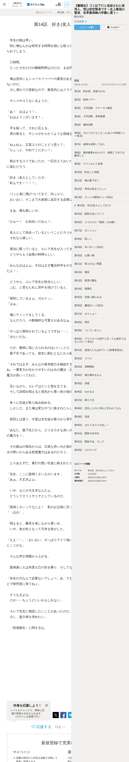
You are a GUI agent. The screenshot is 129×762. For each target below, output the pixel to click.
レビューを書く (87, 27)
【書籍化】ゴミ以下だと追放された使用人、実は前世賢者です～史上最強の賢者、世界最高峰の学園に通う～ (99, 9)
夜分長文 (79, 16)
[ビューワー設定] (58, 4)
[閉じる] (46, 705)
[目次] (67, 4)
